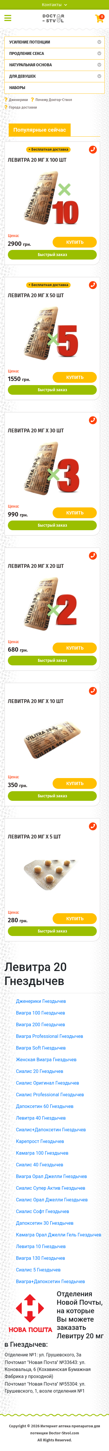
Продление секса (26, 53)
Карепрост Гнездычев (40, 1141)
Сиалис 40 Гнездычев (39, 1165)
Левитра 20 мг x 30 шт (36, 430)
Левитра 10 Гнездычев (41, 1246)
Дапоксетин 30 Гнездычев (45, 1223)
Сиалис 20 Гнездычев (39, 1071)
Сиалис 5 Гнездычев (38, 1270)
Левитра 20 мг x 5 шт (34, 837)
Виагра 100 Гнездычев (40, 1013)
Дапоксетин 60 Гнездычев (45, 1106)
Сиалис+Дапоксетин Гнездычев (51, 1129)
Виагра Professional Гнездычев (49, 1036)
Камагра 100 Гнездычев (42, 1153)
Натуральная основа (30, 64)
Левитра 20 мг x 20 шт (36, 566)
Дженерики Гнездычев (41, 1001)
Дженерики (18, 100)
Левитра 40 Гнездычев (41, 1118)
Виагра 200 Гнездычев (40, 1024)
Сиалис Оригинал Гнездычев (47, 1083)
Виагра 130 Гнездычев (40, 1258)
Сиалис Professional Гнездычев (50, 1094)
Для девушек (22, 76)
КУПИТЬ (74, 242)
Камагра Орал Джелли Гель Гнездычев (58, 1235)
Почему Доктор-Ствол (53, 100)
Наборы (17, 87)
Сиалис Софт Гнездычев (42, 1211)
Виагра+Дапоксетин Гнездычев (50, 1281)
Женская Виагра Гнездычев (46, 1059)
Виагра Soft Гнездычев (41, 1048)
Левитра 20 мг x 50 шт (36, 295)
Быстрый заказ (52, 254)
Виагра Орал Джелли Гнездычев (51, 1176)
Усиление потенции (29, 42)
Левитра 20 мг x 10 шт (36, 701)
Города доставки (23, 107)
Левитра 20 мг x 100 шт (37, 160)
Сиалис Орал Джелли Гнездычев (52, 1200)
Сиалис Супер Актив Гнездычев (50, 1188)
